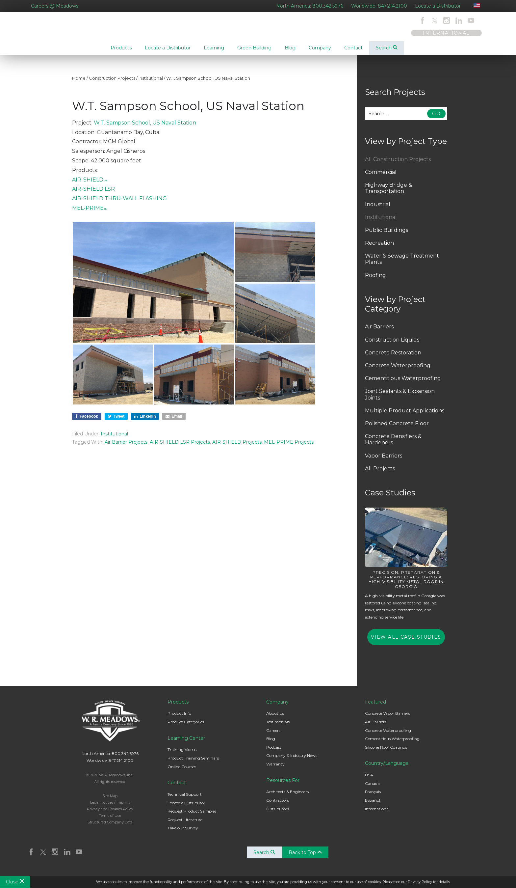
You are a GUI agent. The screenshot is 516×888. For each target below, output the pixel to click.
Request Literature (185, 824)
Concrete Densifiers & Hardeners (393, 444)
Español (372, 805)
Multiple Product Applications (404, 416)
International (377, 814)
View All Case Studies (406, 642)
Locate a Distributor (438, 6)
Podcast (273, 752)
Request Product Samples (192, 816)
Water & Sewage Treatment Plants (402, 264)
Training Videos (182, 754)
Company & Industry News (291, 760)
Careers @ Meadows (54, 6)
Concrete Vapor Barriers (387, 718)
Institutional (151, 83)
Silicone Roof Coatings (386, 752)
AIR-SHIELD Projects (237, 447)
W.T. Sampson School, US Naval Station (145, 128)
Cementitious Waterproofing (403, 383)
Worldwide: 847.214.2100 (379, 6)
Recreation (379, 248)
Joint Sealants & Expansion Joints (400, 399)
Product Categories (186, 727)
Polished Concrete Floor (397, 429)
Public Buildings (386, 235)
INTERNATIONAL (446, 33)
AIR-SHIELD (89, 185)
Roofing (375, 280)
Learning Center (186, 743)
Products (178, 707)
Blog (270, 743)
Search (387, 48)
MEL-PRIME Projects (289, 447)
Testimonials (278, 727)
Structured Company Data (110, 827)
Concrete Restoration (393, 358)
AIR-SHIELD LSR (93, 194)
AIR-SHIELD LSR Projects (180, 447)
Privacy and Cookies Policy (110, 814)
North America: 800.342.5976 (309, 6)
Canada (372, 788)
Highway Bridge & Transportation (388, 193)
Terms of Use (110, 821)
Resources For (282, 786)
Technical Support (185, 799)
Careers (273, 735)
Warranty (275, 769)
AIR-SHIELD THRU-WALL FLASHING (119, 204)
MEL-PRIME (90, 213)
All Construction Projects (398, 164)
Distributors (277, 814)
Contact (177, 788)
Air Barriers (379, 332)
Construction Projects (112, 83)
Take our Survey (183, 833)
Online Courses (182, 771)
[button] (153, 288)
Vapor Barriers (383, 461)
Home (79, 83)
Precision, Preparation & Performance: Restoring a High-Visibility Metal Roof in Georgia (406, 584)
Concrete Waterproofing (397, 371)
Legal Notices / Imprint (110, 807)
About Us (275, 718)
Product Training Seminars (193, 763)
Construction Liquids (392, 345)
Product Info (179, 718)
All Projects (380, 474)
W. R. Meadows (60, 36)
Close (15, 882)
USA (369, 780)
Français (373, 796)
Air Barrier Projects (126, 447)
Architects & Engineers (287, 796)
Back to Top (307, 858)
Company (277, 707)
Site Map (109, 801)
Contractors (277, 805)
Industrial (377, 210)
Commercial (381, 177)
